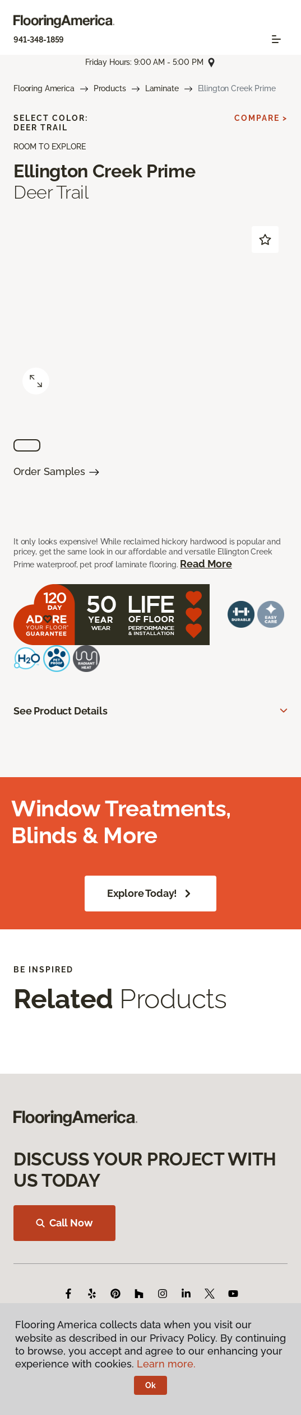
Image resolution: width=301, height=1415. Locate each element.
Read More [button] (205, 564)
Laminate (162, 88)
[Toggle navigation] (276, 39)
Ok (150, 1385)
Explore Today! (150, 893)
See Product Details (60, 711)
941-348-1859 (38, 39)
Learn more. (166, 1364)
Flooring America (44, 88)
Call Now (64, 1223)
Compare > (261, 118)
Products (110, 88)
